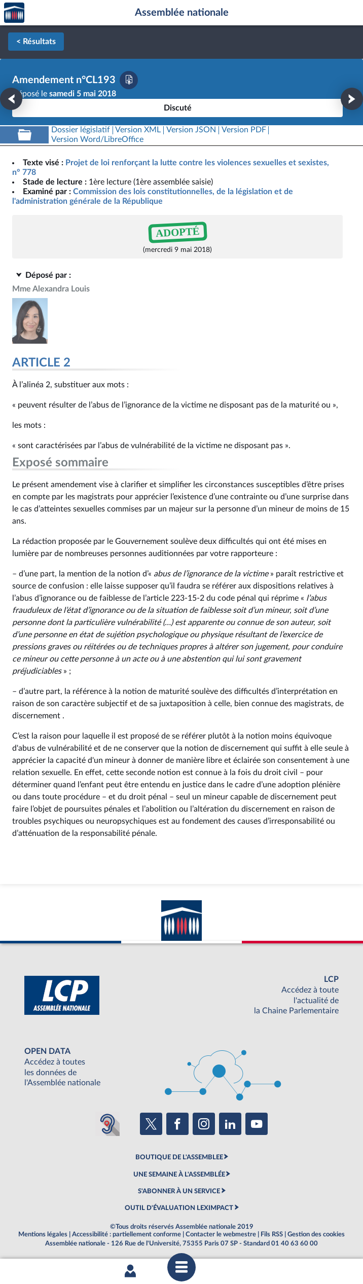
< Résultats (36, 42)
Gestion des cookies (316, 1234)
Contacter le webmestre (221, 1234)
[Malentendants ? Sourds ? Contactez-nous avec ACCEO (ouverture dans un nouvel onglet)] (107, 1124)
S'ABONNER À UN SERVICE (179, 1191)
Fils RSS (272, 1234)
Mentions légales (42, 1234)
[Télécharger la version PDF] (129, 80)
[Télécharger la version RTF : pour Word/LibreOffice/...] (97, 139)
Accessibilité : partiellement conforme (126, 1234)
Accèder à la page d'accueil (14, 13)
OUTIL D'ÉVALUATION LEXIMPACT (179, 1208)
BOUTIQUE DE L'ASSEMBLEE (179, 1157)
